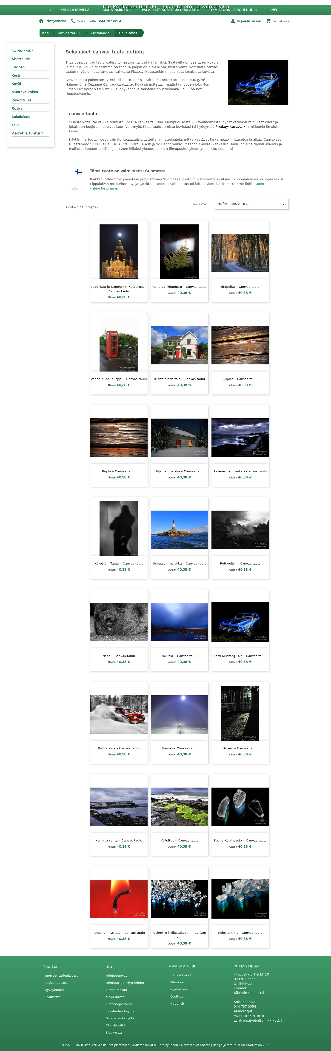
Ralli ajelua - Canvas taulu (119, 748)
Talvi (15, 125)
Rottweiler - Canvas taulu (240, 563)
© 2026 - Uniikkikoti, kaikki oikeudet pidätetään (96, 1045)
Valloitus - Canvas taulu (180, 840)
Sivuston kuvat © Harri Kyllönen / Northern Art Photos (171, 1045)
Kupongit (177, 1003)
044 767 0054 (110, 21)
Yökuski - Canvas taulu (179, 656)
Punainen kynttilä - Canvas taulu (119, 932)
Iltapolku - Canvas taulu (240, 286)
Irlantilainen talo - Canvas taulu (179, 379)
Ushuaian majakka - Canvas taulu (179, 563)
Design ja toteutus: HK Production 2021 (241, 1045)
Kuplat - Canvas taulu (240, 379)
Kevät (16, 83)
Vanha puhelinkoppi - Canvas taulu (119, 379)
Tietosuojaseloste (119, 1004)
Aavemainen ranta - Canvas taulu (240, 471)
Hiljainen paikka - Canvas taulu (180, 471)
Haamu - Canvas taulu (179, 748)
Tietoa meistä (116, 990)
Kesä (15, 75)
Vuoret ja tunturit (27, 133)
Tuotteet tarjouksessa (61, 975)
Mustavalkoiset (24, 92)
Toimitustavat (116, 975)
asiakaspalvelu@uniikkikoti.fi (258, 1020)
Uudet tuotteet (56, 982)
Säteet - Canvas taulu (240, 748)
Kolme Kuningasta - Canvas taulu (240, 840)
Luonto (18, 67)
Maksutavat (115, 997)
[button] (117, 10)
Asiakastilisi (182, 966)
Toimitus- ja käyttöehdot (125, 982)
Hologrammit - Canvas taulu (240, 932)
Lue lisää (225, 149)
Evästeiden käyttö (120, 1011)
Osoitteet (177, 996)
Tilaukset (177, 982)
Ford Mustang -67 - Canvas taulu (240, 656)
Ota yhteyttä (115, 1025)
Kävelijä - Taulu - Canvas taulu (118, 563)
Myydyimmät (54, 990)
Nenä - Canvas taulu (119, 656)
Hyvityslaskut (180, 989)
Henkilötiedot (180, 975)
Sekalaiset (20, 117)
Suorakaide (22, 51)
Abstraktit (20, 59)
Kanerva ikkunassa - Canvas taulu (180, 286)
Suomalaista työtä (120, 1018)
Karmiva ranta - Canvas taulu (118, 840)
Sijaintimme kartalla (250, 993)
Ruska (16, 108)
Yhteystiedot (56, 21)
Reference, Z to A (252, 204)
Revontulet (21, 100)
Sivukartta (52, 997)
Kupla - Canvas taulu (119, 471)
